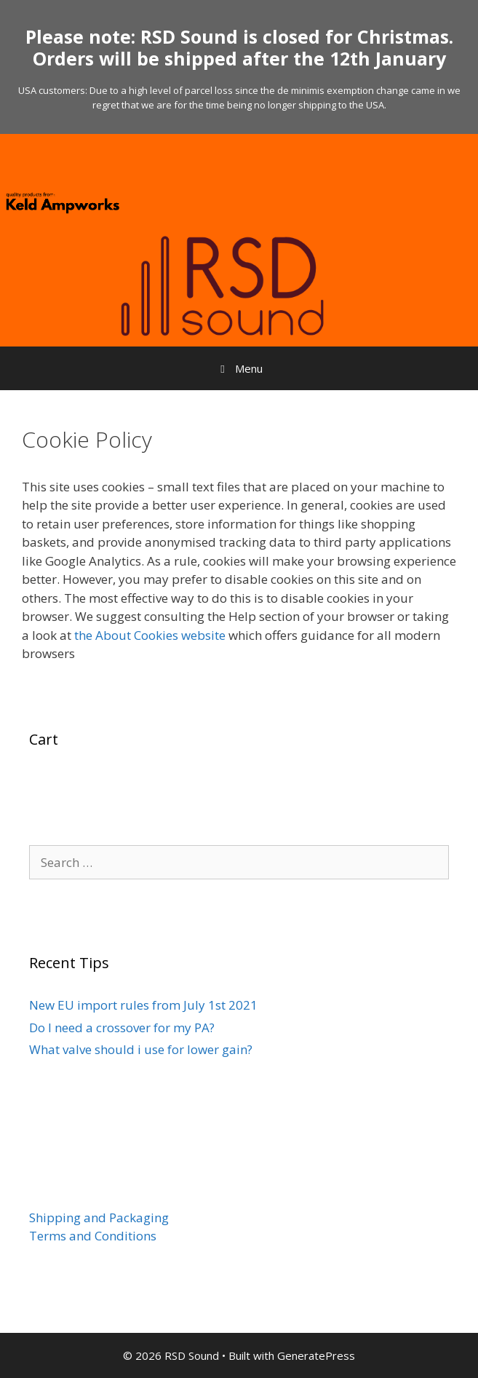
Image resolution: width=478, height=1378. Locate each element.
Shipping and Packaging (99, 1217)
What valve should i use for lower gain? (140, 1049)
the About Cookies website (150, 635)
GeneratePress (316, 1355)
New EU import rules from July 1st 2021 (143, 1005)
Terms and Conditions (92, 1235)
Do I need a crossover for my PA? (122, 1027)
